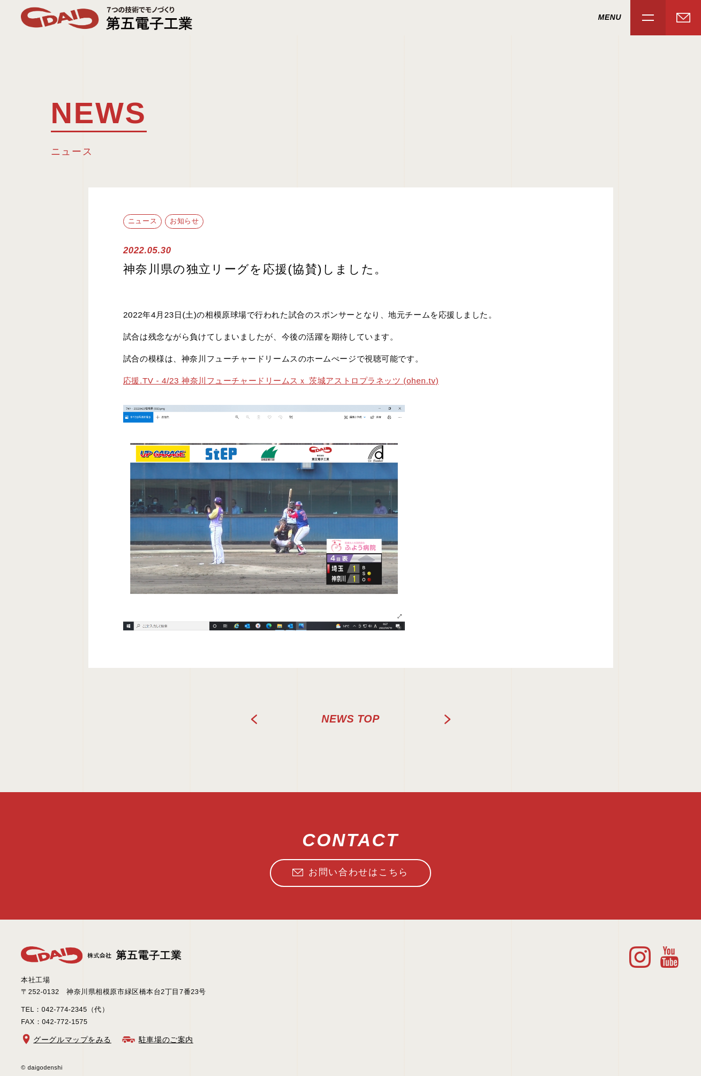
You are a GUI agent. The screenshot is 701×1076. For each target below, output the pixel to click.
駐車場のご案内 (166, 1039)
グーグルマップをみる (72, 1039)
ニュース (142, 221)
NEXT (447, 719)
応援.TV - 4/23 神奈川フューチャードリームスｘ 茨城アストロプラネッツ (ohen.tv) (281, 380)
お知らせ (184, 221)
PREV (254, 719)
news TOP (350, 719)
